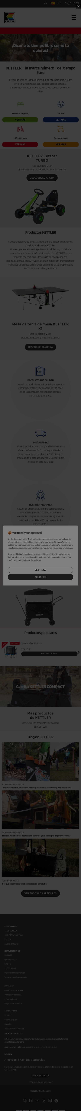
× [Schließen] (78, 6)
